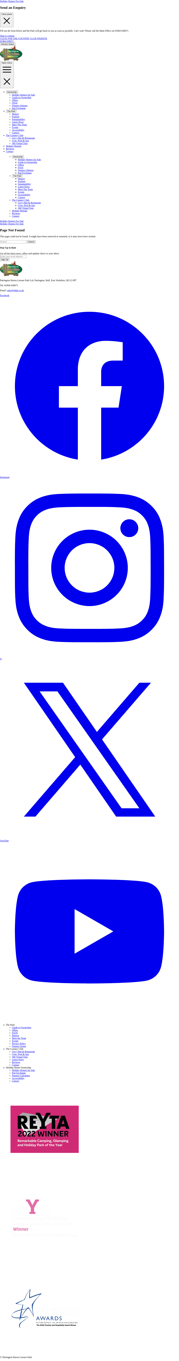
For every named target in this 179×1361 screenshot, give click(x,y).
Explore (15, 116)
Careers (15, 132)
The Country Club (14, 135)
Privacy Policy (19, 1043)
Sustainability (18, 119)
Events (15, 127)
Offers (15, 100)
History (15, 114)
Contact (9, 151)
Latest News (18, 122)
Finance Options (20, 105)
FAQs (14, 103)
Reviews (10, 148)
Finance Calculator (21, 1075)
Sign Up (4, 259)
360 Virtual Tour (20, 143)
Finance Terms (19, 1046)
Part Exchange (19, 108)
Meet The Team (19, 124)
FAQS (15, 1033)
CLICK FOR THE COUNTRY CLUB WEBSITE (23, 38)
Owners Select (7, 44)
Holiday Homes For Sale (12, 1)
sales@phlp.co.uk (15, 290)
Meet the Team (19, 1038)
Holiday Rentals (13, 146)
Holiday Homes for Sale (23, 95)
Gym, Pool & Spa (20, 140)
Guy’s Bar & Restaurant (23, 138)
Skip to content (7, 36)
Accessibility (18, 130)
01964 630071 (7, 41)
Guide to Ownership (21, 97)
